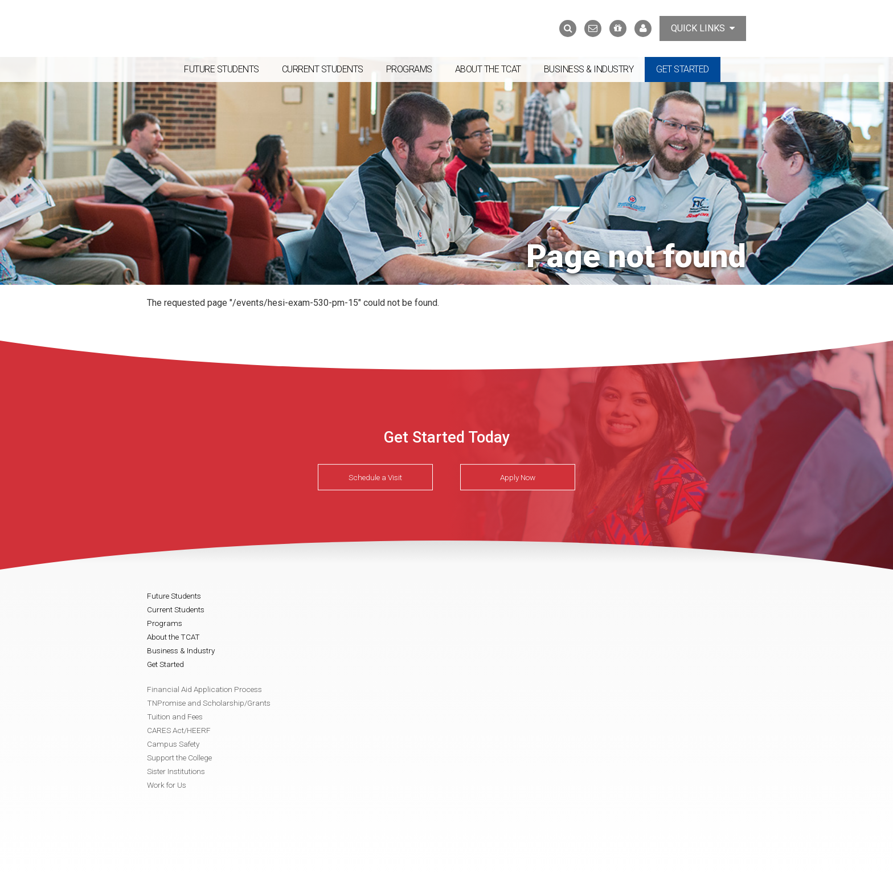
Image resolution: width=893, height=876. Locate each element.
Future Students (221, 69)
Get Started (682, 69)
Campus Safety (173, 743)
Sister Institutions (176, 771)
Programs (409, 69)
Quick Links (703, 28)
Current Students (322, 69)
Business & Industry (589, 69)
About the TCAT (488, 69)
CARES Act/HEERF (179, 730)
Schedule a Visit (375, 477)
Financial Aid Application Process (204, 689)
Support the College (179, 757)
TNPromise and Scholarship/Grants (209, 702)
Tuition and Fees (175, 716)
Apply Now (517, 477)
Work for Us (166, 784)
